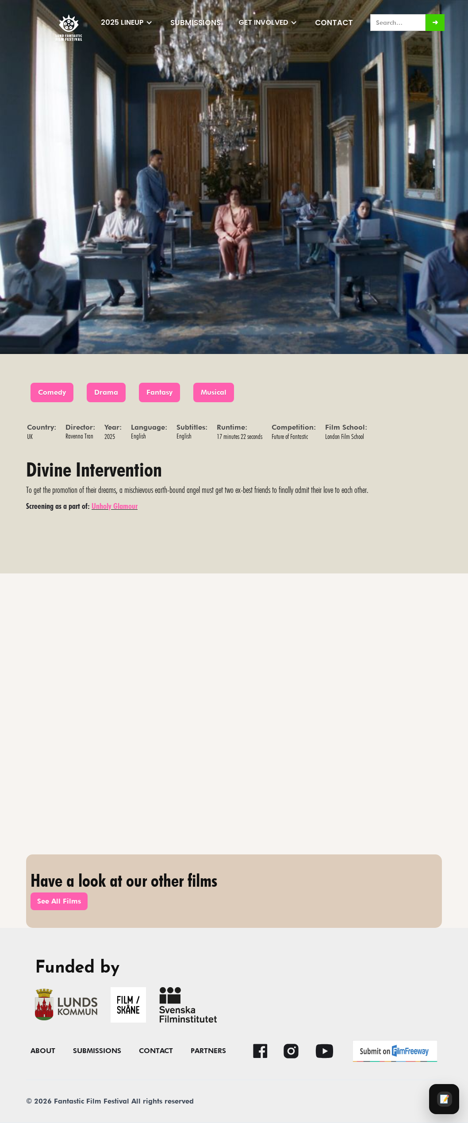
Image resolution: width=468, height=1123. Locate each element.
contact (156, 1050)
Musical (213, 392)
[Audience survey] (444, 1099)
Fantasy (159, 392)
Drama (106, 392)
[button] (126, 22)
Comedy (52, 392)
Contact (334, 22)
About (43, 1050)
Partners (208, 1050)
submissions (195, 22)
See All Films (59, 901)
